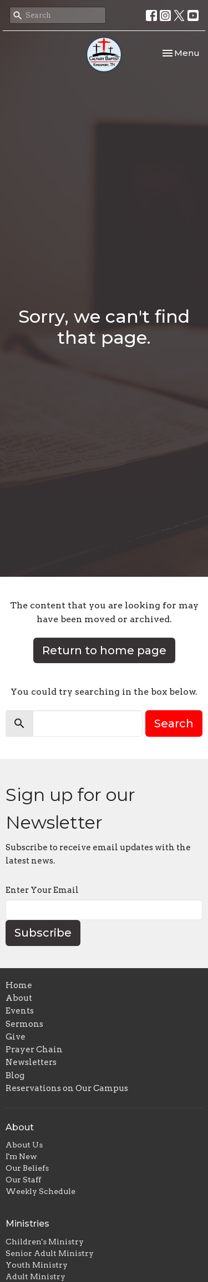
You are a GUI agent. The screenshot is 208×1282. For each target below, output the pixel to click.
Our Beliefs (27, 1168)
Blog (15, 1076)
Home (19, 985)
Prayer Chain (34, 1049)
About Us (24, 1144)
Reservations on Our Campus (67, 1088)
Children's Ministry (45, 1241)
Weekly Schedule (40, 1191)
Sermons (24, 1024)
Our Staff (23, 1179)
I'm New (21, 1156)
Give (16, 1037)
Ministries (27, 1223)
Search (174, 723)
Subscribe (43, 932)
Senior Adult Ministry (50, 1253)
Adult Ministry (35, 1276)
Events (20, 1011)
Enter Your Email (42, 890)
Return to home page (104, 650)
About (19, 998)
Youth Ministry (37, 1264)
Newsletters (31, 1062)
